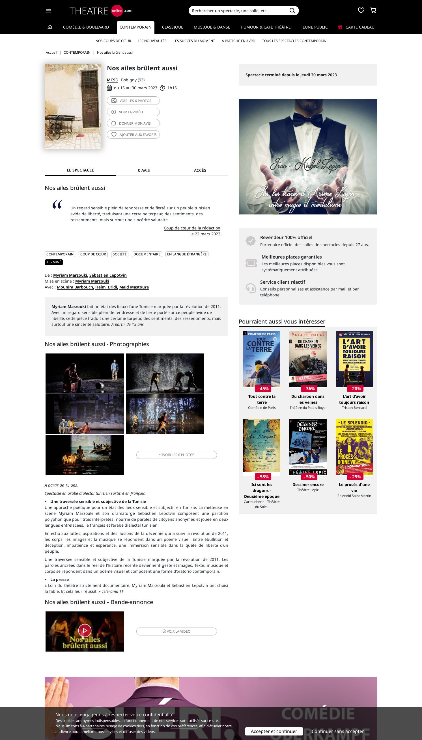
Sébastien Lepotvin (108, 275)
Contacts (53, 705)
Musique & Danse (212, 27)
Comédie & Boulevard (86, 27)
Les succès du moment (194, 40)
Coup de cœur (93, 254)
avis (131, 123)
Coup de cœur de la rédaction (192, 228)
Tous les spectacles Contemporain (294, 40)
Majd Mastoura (134, 287)
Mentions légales (61, 699)
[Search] (237, 10)
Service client (142, 687)
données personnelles (164, 699)
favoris (134, 134)
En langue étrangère (187, 254)
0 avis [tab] (144, 170)
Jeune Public (315, 27)
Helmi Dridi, (106, 287)
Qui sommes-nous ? (63, 687)
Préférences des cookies (152, 705)
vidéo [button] (167, 596)
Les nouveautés (152, 40)
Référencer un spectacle (237, 687)
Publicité (222, 693)
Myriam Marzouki (92, 281)
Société (120, 254)
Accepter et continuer (274, 731)
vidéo (127, 112)
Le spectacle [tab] (80, 170)
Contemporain (136, 27)
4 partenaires (94, 725)
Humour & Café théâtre (266, 27)
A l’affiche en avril (238, 40)
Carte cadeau (356, 27)
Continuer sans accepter (338, 731)
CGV (133, 699)
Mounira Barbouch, (75, 287)
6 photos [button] (197, 417)
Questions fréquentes (150, 693)
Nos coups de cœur (113, 40)
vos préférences (184, 725)
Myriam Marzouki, (70, 275)
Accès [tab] (200, 170)
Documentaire (147, 254)
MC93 (112, 80)
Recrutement (57, 693)
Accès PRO (224, 699)
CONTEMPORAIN (60, 254)
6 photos (131, 100)
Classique (172, 27)
